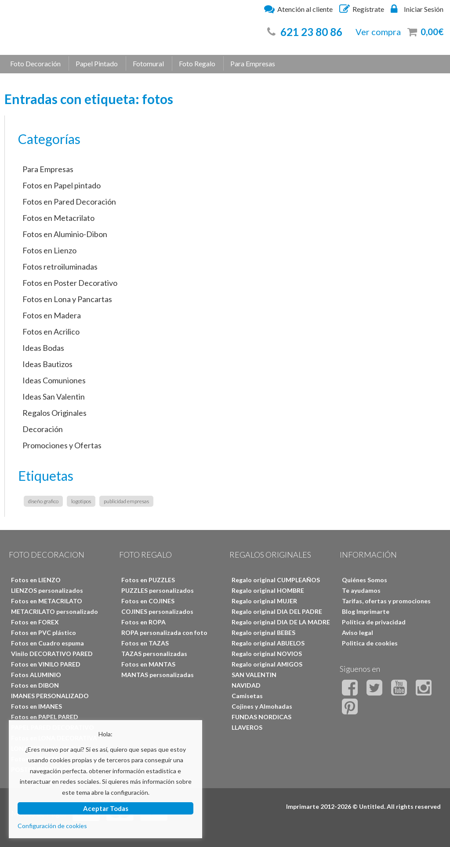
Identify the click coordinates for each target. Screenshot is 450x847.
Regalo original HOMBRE (268, 590)
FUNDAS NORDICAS (261, 717)
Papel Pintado (97, 63)
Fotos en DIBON (35, 685)
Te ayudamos (361, 590)
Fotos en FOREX (35, 622)
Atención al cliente (298, 9)
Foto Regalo (197, 63)
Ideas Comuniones (54, 380)
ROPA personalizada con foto (164, 632)
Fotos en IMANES (36, 706)
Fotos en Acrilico (51, 331)
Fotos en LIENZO (36, 580)
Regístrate (361, 9)
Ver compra (378, 31)
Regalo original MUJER (264, 601)
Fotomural (148, 63)
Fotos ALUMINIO (36, 674)
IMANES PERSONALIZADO (50, 695)
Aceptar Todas (105, 808)
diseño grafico (43, 501)
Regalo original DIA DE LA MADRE (281, 622)
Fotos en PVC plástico (43, 632)
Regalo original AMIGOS (267, 664)
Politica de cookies (370, 643)
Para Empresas (252, 63)
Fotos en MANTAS (148, 664)
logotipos (81, 501)
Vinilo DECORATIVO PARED (52, 653)
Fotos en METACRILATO (46, 601)
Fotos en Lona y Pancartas (67, 299)
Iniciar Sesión (417, 9)
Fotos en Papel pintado (61, 185)
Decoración (42, 429)
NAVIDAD (246, 685)
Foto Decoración (35, 63)
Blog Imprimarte (365, 611)
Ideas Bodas (43, 348)
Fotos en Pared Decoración (69, 201)
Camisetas (247, 695)
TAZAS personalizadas (154, 653)
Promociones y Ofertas (62, 445)
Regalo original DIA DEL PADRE (277, 611)
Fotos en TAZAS (145, 643)
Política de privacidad (374, 622)
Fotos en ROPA (143, 622)
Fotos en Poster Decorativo (69, 283)
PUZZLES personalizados (157, 590)
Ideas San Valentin (53, 396)
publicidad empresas (126, 501)
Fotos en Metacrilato (58, 218)
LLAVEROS (247, 727)
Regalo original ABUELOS (268, 643)
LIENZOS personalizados (47, 590)
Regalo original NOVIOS (267, 653)
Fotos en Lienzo (49, 250)
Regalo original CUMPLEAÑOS (276, 580)
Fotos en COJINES (147, 601)
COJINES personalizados (157, 611)
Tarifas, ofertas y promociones (386, 601)
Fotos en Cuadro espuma (47, 643)
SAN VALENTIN (254, 674)
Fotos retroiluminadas (60, 266)
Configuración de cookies (52, 825)
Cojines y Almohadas (262, 706)
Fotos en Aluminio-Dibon (64, 234)
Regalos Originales (54, 413)
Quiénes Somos (364, 580)
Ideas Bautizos (47, 364)
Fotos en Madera (51, 315)
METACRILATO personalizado (54, 611)
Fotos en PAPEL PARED (44, 717)
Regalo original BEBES (263, 632)
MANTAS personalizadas (157, 674)
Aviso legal (357, 632)
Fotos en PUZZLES (148, 580)
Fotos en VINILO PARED (45, 664)
